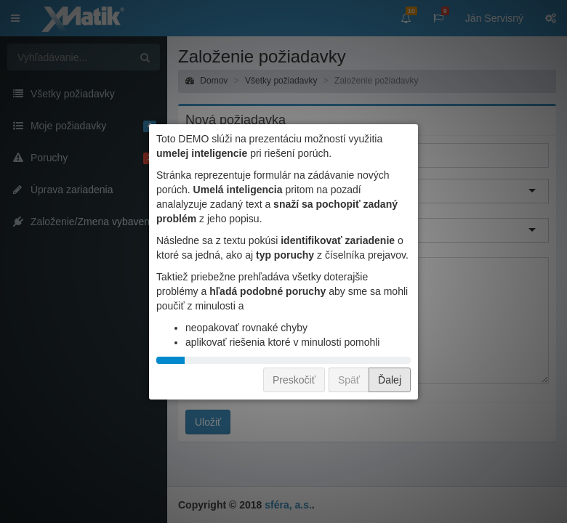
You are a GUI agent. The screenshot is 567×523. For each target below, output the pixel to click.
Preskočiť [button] (294, 380)
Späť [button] (349, 380)
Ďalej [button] (389, 380)
